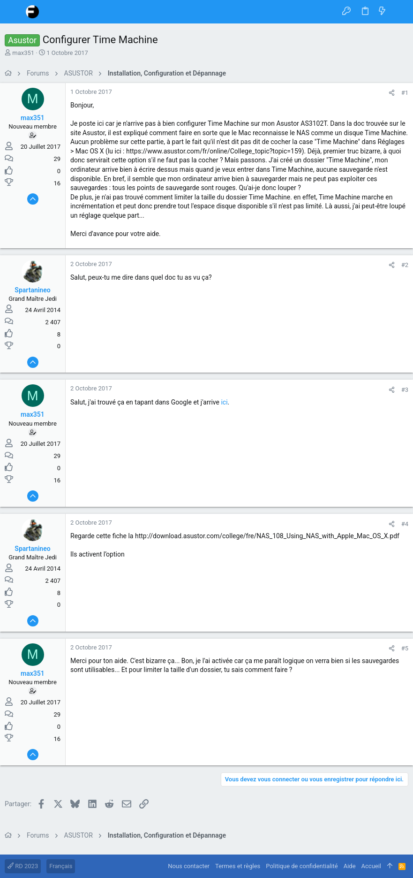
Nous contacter (189, 866)
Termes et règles (237, 866)
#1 (404, 92)
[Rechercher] (399, 11)
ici (224, 402)
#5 (404, 648)
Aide (350, 866)
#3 (404, 389)
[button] (14, 11)
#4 (404, 523)
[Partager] (391, 92)
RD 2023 (23, 866)
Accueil (371, 866)
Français (60, 866)
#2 (404, 264)
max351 (23, 52)
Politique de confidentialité (302, 866)
